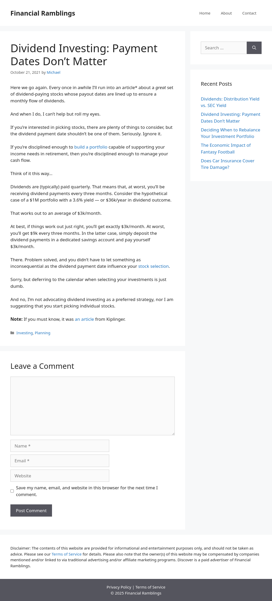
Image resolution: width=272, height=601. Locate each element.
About (226, 13)
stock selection (153, 266)
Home (204, 13)
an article (84, 319)
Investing (24, 332)
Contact (249, 13)
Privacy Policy (119, 587)
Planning (42, 332)
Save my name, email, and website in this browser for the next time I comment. (87, 491)
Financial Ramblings (42, 13)
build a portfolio (90, 147)
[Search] (254, 48)
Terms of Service (67, 554)
